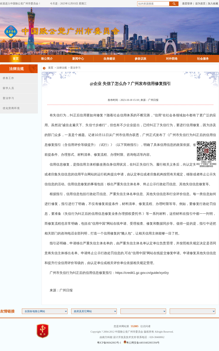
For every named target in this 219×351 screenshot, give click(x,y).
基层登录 (187, 3)
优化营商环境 (11, 108)
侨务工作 (8, 78)
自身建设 (109, 58)
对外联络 (172, 58)
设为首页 (200, 3)
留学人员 (8, 88)
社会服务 (203, 58)
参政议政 (140, 58)
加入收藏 (213, 3)
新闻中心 (78, 58)
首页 (16, 58)
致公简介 (47, 58)
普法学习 (8, 98)
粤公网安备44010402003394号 (142, 342)
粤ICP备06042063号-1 (109, 342)
